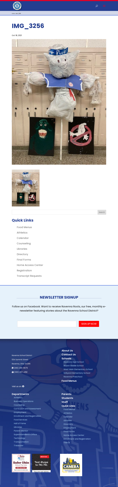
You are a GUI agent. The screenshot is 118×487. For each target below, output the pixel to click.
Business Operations (23, 401)
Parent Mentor (21, 430)
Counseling (24, 243)
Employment (20, 412)
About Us (67, 350)
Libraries (22, 249)
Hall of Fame (20, 423)
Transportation (21, 441)
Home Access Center (30, 265)
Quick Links (68, 406)
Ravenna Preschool (73, 376)
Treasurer (18, 445)
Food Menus (24, 227)
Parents (66, 394)
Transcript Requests (29, 276)
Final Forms (24, 259)
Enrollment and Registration (27, 416)
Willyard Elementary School (77, 373)
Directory (22, 254)
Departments (20, 394)
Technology (19, 438)
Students (67, 398)
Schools (66, 358)
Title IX (67, 442)
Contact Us (69, 354)
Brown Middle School (74, 365)
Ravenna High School (74, 362)
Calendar (23, 238)
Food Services (20, 419)
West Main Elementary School (78, 369)
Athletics (22, 232)
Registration (24, 270)
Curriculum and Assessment (27, 408)
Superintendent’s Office (25, 434)
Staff (65, 402)
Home (13, 13)
